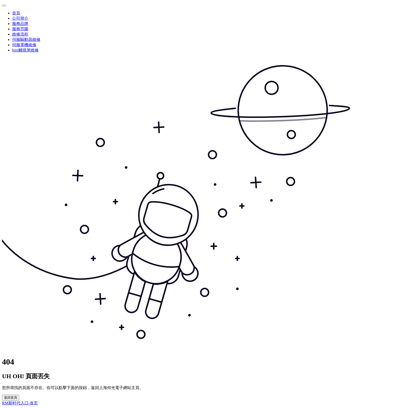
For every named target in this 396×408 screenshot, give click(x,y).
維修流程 (20, 34)
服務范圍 (20, 29)
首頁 (16, 13)
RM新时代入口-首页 (20, 403)
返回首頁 (10, 397)
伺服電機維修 (24, 45)
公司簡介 (20, 18)
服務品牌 (20, 23)
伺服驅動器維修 (26, 39)
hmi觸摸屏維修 (25, 50)
